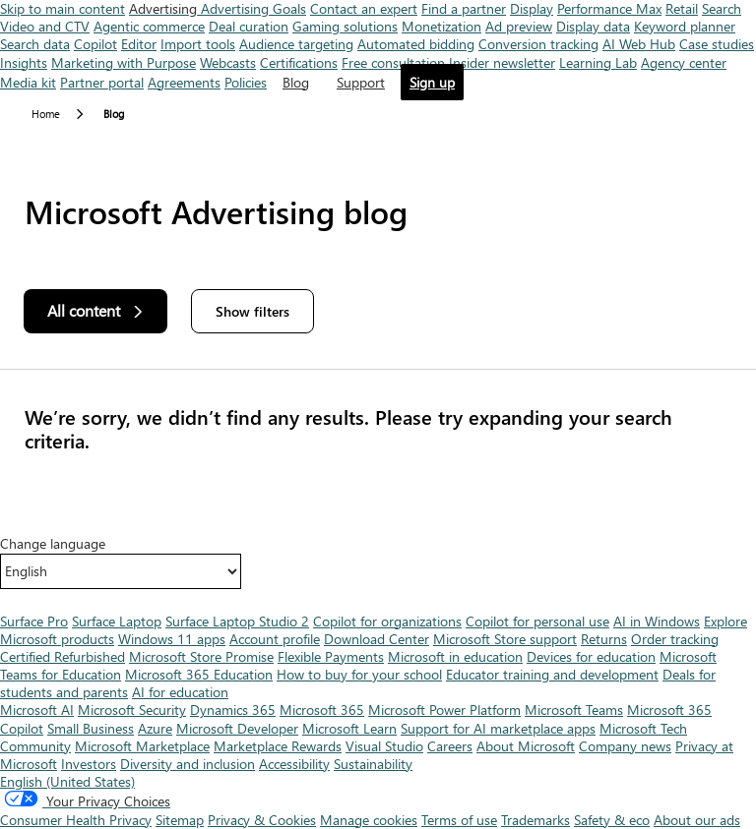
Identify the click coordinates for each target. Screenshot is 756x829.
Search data (35, 43)
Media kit (28, 82)
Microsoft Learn (349, 728)
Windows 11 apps (171, 638)
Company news (625, 746)
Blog (296, 82)
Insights (23, 62)
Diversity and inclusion (187, 763)
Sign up (432, 82)
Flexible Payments (331, 656)
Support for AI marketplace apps (498, 728)
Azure (155, 728)
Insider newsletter (502, 62)
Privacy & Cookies (262, 819)
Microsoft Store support (505, 638)
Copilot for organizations (387, 621)
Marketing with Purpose (123, 62)
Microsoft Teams (574, 709)
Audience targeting (296, 43)
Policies (245, 82)
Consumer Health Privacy (76, 819)
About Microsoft (525, 746)
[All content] (95, 311)
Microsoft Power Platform (444, 709)
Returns (604, 638)
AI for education (180, 691)
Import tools (197, 43)
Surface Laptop (116, 621)
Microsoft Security (132, 709)
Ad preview (518, 26)
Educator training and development (552, 674)
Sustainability (373, 763)
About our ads (697, 819)
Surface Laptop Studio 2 (237, 621)
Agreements (184, 82)
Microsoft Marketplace (142, 746)
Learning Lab (598, 62)
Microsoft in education (455, 656)
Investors (88, 763)
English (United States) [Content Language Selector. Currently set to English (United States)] (67, 781)
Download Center (376, 638)
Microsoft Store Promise (201, 656)
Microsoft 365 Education (199, 674)
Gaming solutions (345, 26)
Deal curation (248, 26)
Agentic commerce (149, 26)
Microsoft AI (37, 709)
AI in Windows (656, 621)
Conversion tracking (538, 43)
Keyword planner (684, 26)
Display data (593, 26)
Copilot (95, 43)
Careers (449, 746)
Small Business (90, 728)
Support (361, 82)
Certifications (299, 62)
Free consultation (393, 62)
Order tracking (675, 638)
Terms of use (459, 819)
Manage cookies (368, 819)
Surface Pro (34, 621)
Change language (52, 544)
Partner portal (102, 82)
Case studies (716, 43)
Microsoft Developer (237, 728)
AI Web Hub (638, 43)
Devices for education (591, 656)
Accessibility (294, 763)
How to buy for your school (359, 674)
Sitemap (180, 819)
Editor (139, 43)
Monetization (441, 26)
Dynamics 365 (233, 709)
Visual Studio (384, 746)
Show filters (252, 311)
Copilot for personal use (537, 621)
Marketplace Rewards (278, 746)
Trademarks (535, 819)
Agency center (683, 62)
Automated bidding (415, 43)
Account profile (274, 638)
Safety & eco (612, 819)
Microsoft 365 (322, 709)
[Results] (378, 428)
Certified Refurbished (62, 656)
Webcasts (228, 62)
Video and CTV (45, 26)
